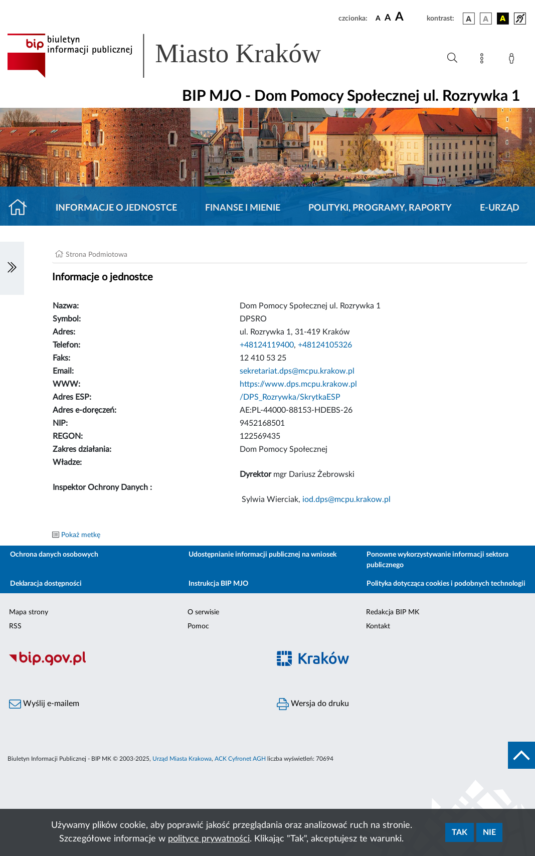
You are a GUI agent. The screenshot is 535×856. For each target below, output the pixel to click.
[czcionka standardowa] (378, 18)
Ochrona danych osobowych (54, 554)
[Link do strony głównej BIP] (178, 56)
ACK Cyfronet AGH (240, 759)
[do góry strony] (521, 755)
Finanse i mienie (242, 208)
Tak (459, 832)
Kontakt (378, 626)
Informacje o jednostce (116, 208)
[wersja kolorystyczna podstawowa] (468, 18)
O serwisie (203, 612)
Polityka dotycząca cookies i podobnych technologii (446, 583)
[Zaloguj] (513, 60)
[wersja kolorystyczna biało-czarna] (485, 18)
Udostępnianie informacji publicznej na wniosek (262, 554)
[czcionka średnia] (388, 18)
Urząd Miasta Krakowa (182, 759)
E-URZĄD (499, 208)
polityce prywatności (209, 838)
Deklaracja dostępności (46, 583)
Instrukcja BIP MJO (218, 583)
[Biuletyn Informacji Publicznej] (134, 664)
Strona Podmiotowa (96, 254)
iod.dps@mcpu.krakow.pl (346, 499)
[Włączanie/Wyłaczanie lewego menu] (12, 268)
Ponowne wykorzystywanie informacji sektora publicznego (437, 560)
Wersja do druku (313, 704)
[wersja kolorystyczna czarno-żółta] (502, 18)
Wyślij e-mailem (44, 704)
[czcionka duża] (409, 17)
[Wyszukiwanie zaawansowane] (452, 58)
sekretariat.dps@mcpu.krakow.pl (297, 371)
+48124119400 (267, 345)
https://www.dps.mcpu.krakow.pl (298, 384)
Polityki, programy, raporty (380, 208)
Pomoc (198, 626)
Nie (489, 832)
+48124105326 (325, 345)
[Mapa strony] (484, 60)
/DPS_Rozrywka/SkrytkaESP (290, 397)
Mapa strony (28, 612)
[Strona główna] (22, 208)
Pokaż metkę (80, 535)
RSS (15, 626)
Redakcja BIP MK (392, 612)
